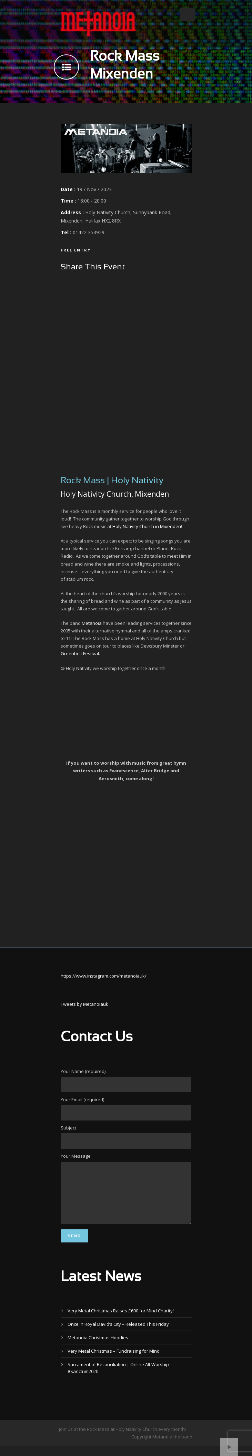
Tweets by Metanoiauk (84, 1004)
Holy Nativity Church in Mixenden (146, 526)
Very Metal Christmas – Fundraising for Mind (114, 1361)
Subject (126, 1137)
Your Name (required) (126, 1080)
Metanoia (92, 623)
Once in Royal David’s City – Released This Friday (118, 1334)
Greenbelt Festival (80, 653)
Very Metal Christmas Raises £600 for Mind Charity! (121, 1321)
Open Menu (187, 14)
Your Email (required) (126, 1108)
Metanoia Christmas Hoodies (98, 1348)
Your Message (126, 1194)
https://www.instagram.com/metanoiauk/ (104, 976)
